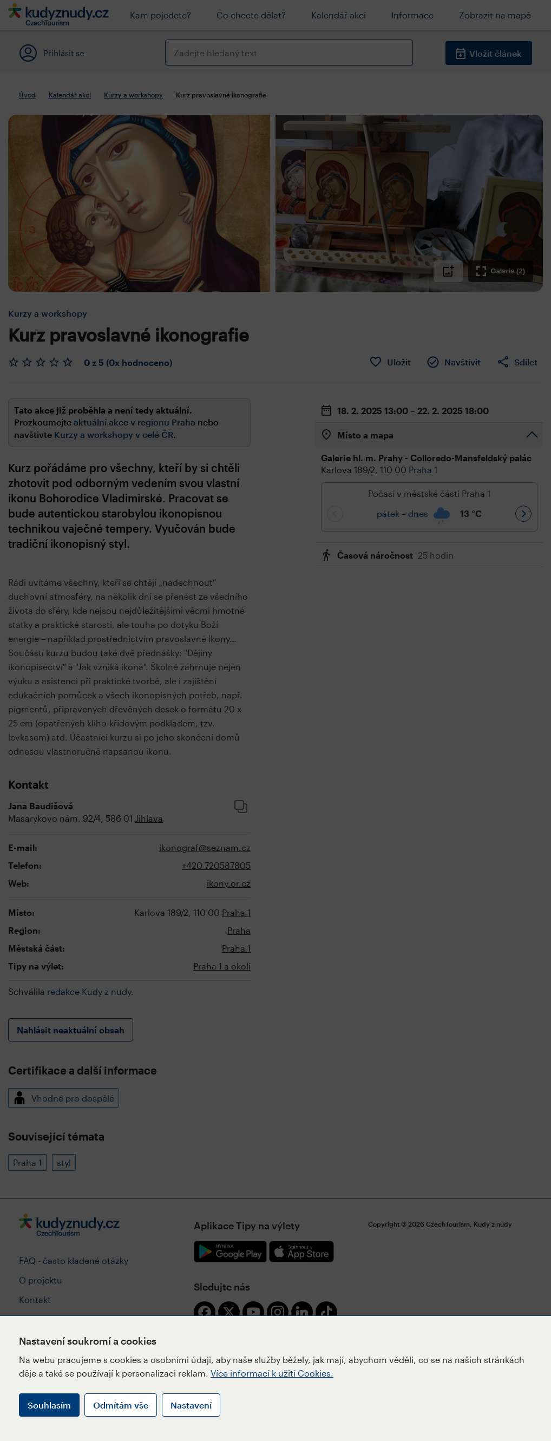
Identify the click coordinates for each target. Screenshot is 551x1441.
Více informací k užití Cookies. (272, 1373)
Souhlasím (49, 1405)
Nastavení (191, 1405)
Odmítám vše (120, 1405)
